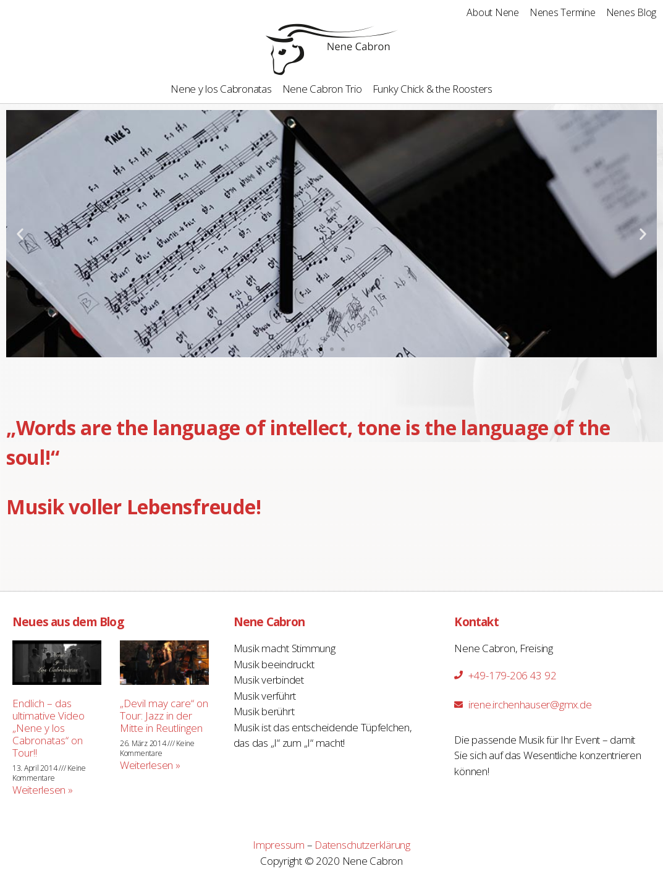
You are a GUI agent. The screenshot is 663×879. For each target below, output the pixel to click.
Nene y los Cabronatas (221, 89)
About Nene (492, 12)
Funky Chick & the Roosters (432, 89)
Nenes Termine (563, 12)
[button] (321, 349)
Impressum (279, 845)
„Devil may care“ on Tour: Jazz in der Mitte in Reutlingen (164, 715)
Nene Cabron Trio (322, 89)
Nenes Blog (631, 12)
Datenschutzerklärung (362, 845)
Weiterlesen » (42, 790)
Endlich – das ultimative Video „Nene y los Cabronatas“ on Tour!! (48, 728)
